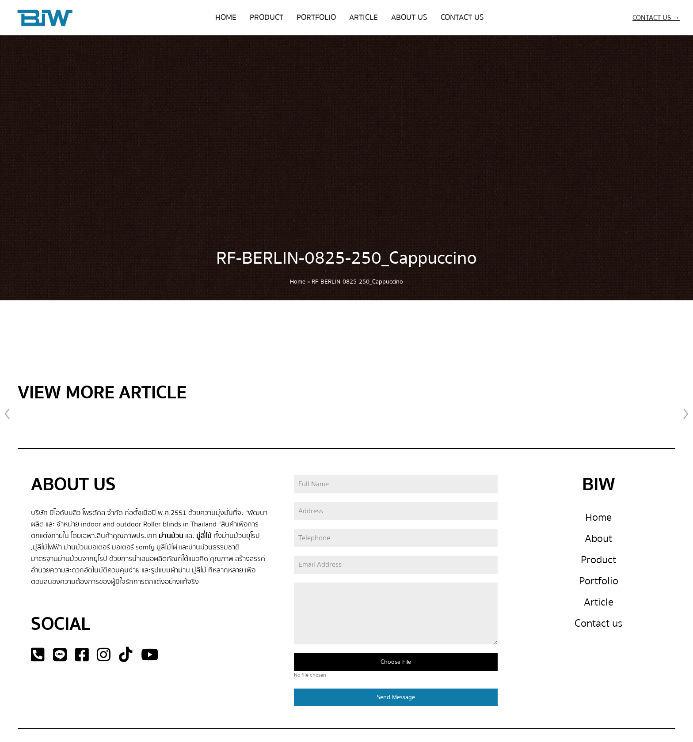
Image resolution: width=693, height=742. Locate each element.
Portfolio (598, 581)
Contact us (598, 623)
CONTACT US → (656, 17)
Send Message (396, 697)
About (598, 538)
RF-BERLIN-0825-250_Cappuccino (346, 258)
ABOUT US (409, 17)
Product (598, 560)
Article (598, 602)
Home (297, 282)
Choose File (396, 662)
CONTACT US (462, 17)
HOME (225, 17)
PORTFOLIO (316, 17)
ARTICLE (363, 17)
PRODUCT (266, 17)
